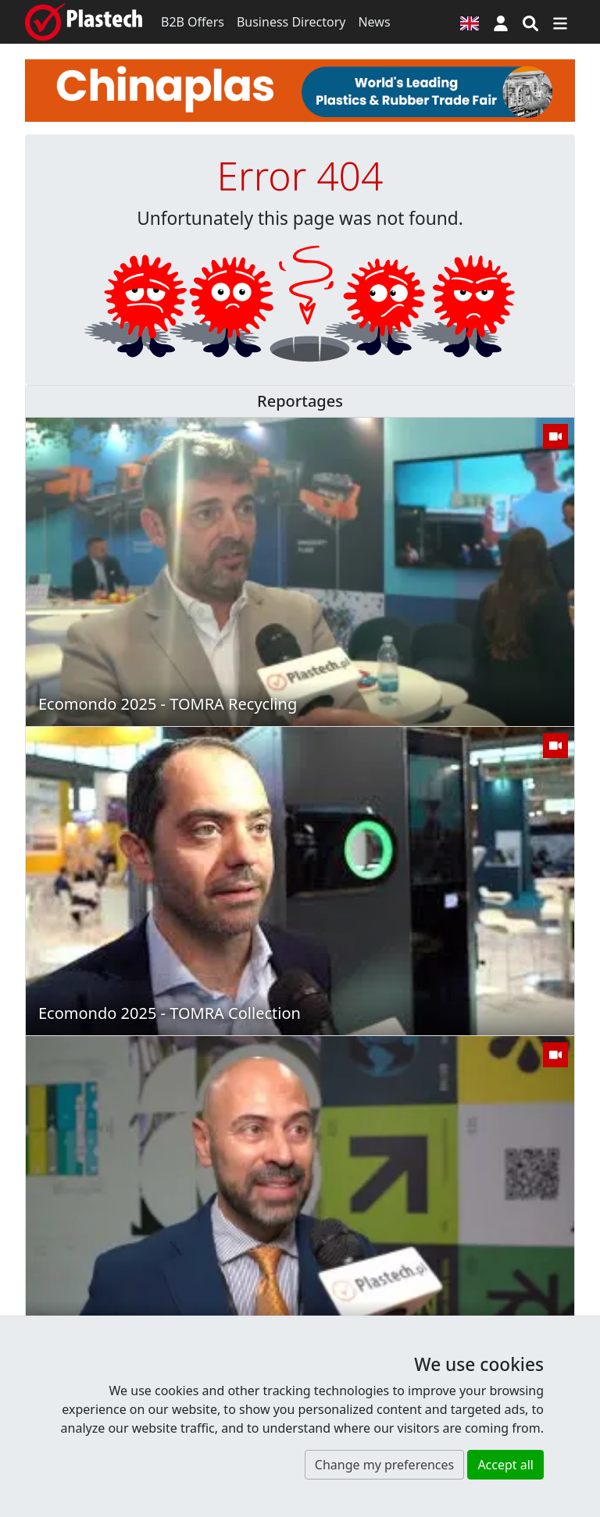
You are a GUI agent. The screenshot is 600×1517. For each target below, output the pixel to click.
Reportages (300, 400)
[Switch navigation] (560, 22)
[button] (501, 22)
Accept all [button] (505, 1464)
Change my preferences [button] (384, 1464)
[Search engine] (530, 22)
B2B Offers (192, 21)
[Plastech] (83, 22)
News (374, 21)
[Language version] (469, 22)
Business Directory (291, 21)
